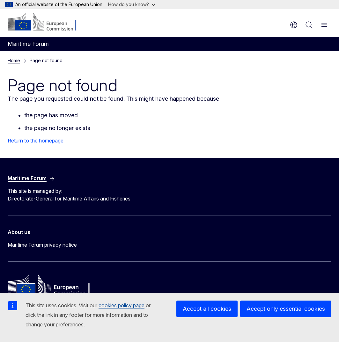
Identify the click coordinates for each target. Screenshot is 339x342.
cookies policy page (121, 305)
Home (14, 60)
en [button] (294, 25)
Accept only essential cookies (286, 308)
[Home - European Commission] (46, 22)
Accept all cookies (207, 308)
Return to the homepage (35, 140)
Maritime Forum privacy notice (42, 245)
